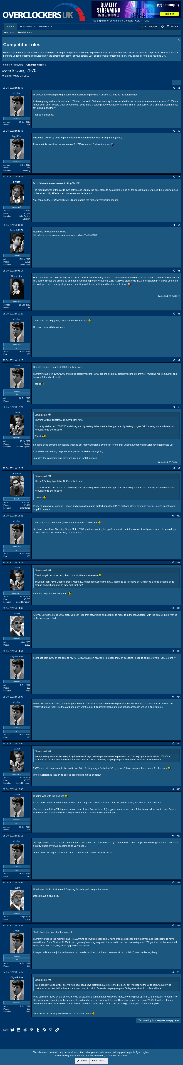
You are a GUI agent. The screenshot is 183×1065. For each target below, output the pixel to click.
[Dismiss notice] (178, 40)
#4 (179, 225)
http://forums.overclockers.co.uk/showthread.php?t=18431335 (65, 235)
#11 (178, 562)
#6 (179, 313)
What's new (26, 26)
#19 (178, 925)
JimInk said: (41, 415)
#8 (179, 407)
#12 (178, 608)
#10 (178, 516)
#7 (179, 360)
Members (44, 26)
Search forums (25, 32)
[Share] (174, 88)
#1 (179, 88)
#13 (178, 651)
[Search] (172, 26)
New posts (9, 32)
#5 (179, 271)
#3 (179, 176)
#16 (178, 789)
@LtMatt (37, 529)
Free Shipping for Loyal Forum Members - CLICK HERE (120, 20)
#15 (178, 743)
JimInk (8, 75)
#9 (179, 468)
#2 (179, 131)
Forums (10, 26)
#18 (178, 882)
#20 (178, 972)
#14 (178, 697)
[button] (34, 26)
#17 (178, 836)
